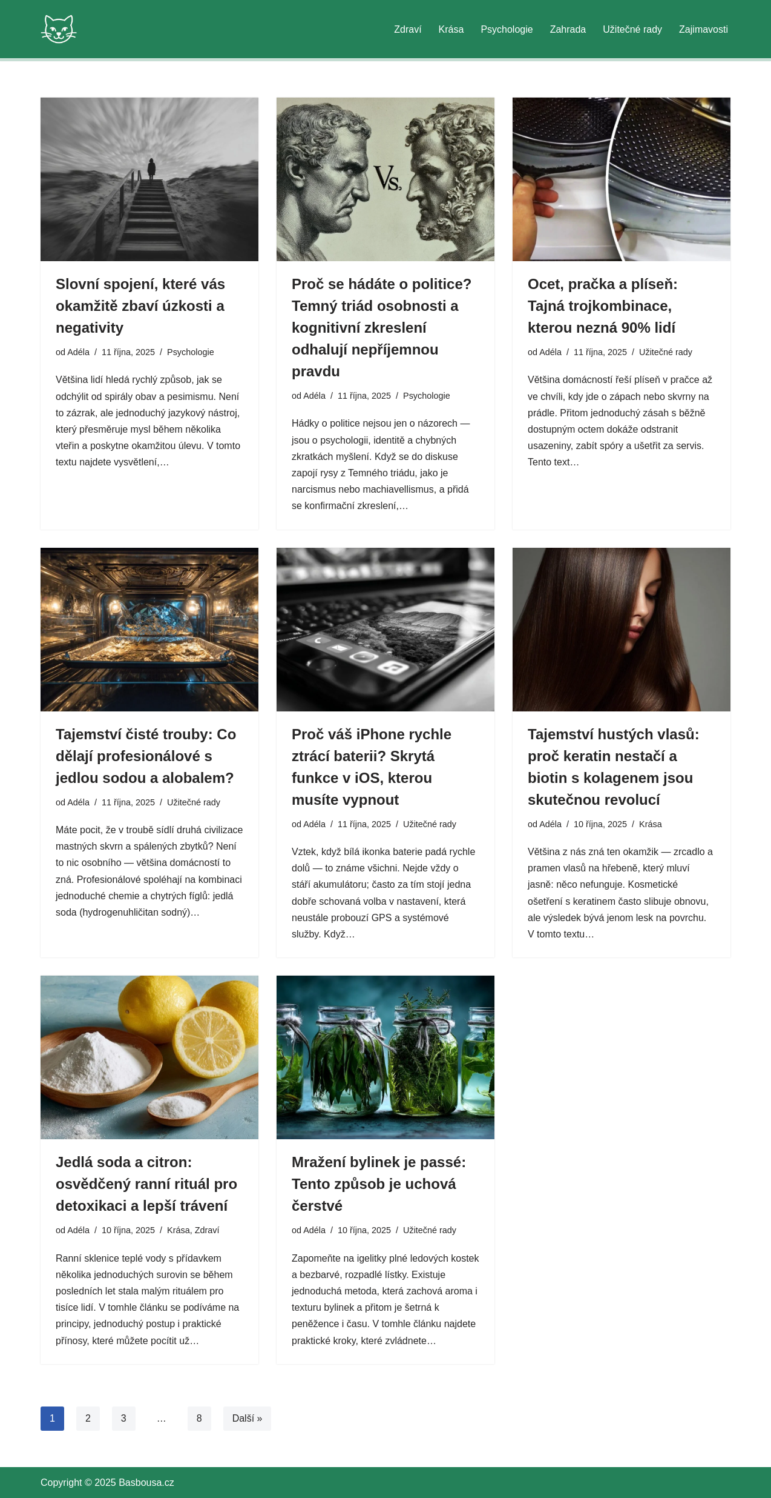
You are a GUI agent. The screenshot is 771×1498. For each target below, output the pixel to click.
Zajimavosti (703, 29)
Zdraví (407, 29)
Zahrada (568, 29)
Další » (247, 1418)
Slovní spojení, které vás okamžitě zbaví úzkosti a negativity (140, 306)
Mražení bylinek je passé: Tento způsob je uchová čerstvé (379, 1184)
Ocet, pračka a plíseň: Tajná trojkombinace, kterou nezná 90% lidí (603, 306)
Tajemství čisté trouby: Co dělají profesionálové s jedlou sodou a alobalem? (146, 756)
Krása (451, 29)
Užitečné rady (632, 29)
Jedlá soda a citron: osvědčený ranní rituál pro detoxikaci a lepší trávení (146, 1184)
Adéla (78, 352)
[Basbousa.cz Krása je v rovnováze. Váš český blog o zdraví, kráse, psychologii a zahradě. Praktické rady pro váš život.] (59, 29)
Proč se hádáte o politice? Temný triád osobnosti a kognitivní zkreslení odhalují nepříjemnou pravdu (381, 327)
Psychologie (507, 29)
